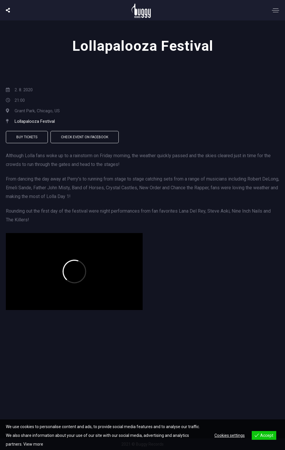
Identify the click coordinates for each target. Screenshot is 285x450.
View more (33, 444)
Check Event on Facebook (84, 137)
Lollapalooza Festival (35, 121)
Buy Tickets (26, 137)
